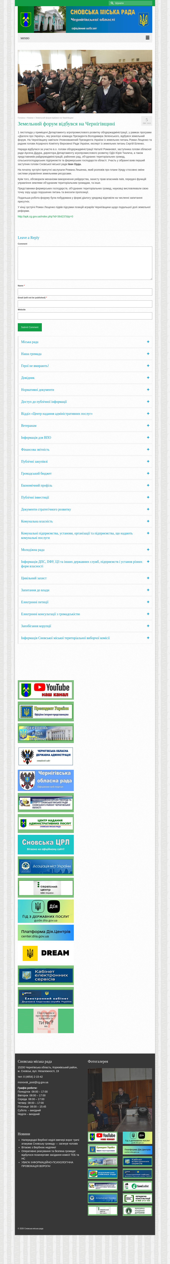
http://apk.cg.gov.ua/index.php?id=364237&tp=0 (45, 216)
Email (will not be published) (32, 297)
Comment (22, 244)
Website (22, 309)
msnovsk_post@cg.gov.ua (33, 1082)
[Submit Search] (111, 3)
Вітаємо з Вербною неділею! (38, 1147)
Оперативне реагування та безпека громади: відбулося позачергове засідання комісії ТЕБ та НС (50, 1155)
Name (21, 286)
